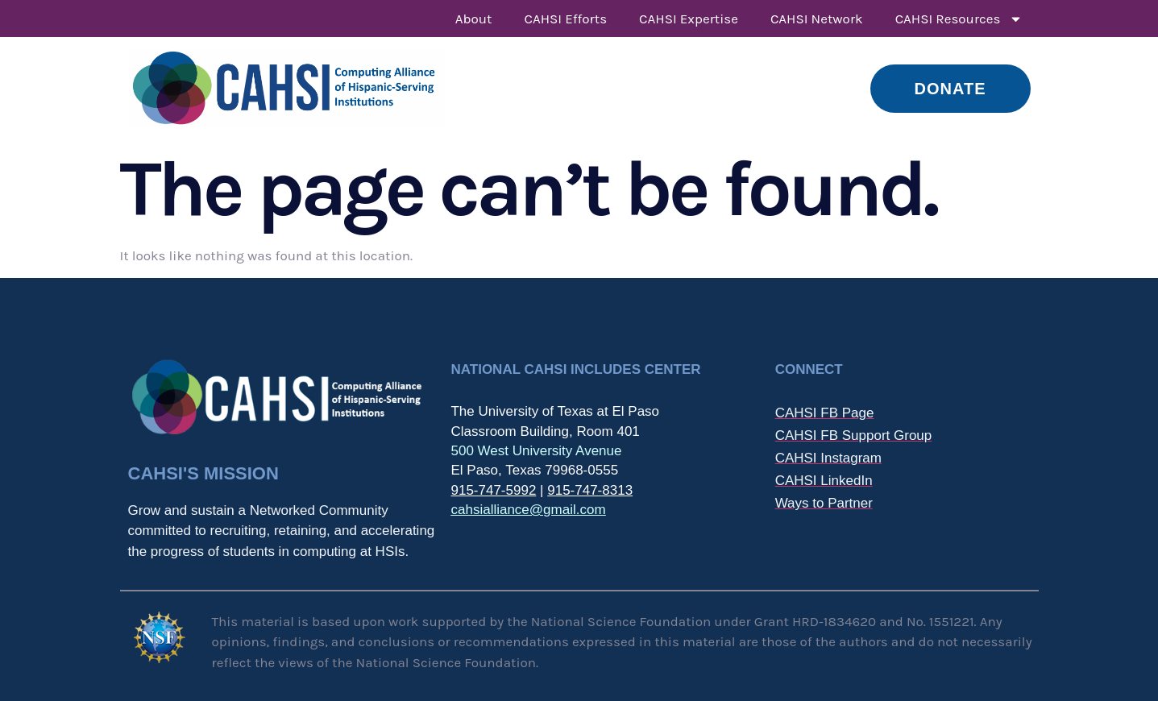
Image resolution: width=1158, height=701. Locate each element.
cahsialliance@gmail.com (527, 509)
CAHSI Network (816, 18)
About (473, 18)
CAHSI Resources (959, 19)
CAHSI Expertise (688, 18)
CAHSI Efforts (566, 18)
